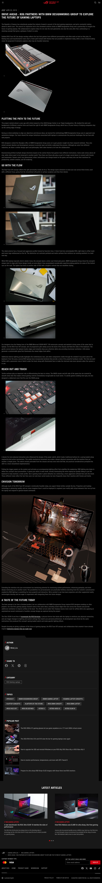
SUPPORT (44, 868)
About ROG (5, 868)
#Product (10, 699)
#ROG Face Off (11, 709)
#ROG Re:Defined (28, 709)
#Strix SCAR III (70, 709)
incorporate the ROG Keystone (30, 617)
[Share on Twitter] (12, 665)
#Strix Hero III (55, 709)
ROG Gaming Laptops (13, 682)
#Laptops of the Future (34, 704)
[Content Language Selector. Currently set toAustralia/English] (8, 878)
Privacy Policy (49, 878)
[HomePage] (3, 853)
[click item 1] (51, 840)
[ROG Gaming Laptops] (27, 853)
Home (14, 868)
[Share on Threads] (25, 665)
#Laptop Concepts (13, 704)
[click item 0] (49, 840)
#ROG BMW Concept (55, 704)
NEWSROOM (35, 868)
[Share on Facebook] (6, 665)
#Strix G (42, 709)
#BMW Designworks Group (28, 699)
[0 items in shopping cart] (99, 2)
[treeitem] (26, 814)
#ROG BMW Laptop (73, 704)
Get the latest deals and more (76, 859)
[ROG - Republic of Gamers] (51, 2)
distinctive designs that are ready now (19, 629)
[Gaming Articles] (13, 853)
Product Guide (23, 868)
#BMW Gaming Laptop (50, 699)
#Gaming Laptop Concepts (73, 699)
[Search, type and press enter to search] (95, 2)
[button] (3, 2)
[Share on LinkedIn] (19, 665)
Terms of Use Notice (62, 878)
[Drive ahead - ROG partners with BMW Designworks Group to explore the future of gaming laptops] (39, 855)
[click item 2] (53, 840)
